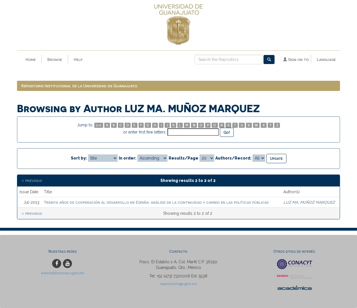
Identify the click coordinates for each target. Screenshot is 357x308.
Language (326, 59)
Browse (54, 59)
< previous (32, 180)
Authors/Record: (233, 158)
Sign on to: (296, 59)
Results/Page (183, 158)
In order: (127, 158)
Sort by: (79, 158)
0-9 (98, 125)
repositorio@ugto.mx (178, 284)
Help (78, 59)
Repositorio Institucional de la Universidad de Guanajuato (79, 85)
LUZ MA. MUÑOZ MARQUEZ (309, 202)
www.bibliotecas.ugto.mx (62, 273)
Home (31, 59)
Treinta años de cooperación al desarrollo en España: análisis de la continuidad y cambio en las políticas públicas (156, 202)
